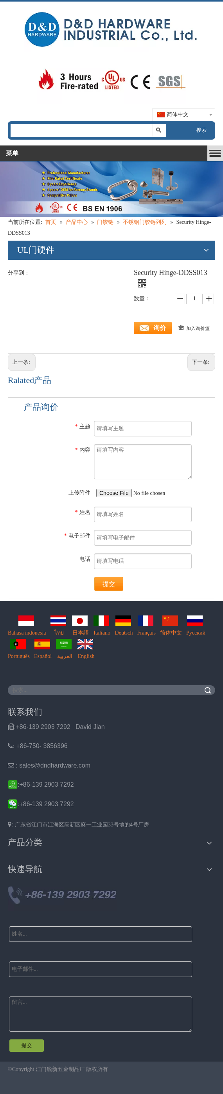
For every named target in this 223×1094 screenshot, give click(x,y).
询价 (159, 327)
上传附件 (79, 493)
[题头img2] (111, 80)
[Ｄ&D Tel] (62, 899)
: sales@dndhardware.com (49, 765)
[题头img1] (111, 28)
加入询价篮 (198, 328)
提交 (109, 584)
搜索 (201, 130)
